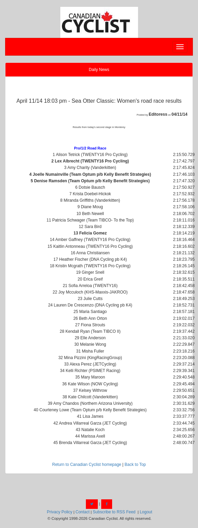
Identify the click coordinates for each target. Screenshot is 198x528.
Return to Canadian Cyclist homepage (86, 464)
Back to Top (135, 464)
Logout (146, 512)
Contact (82, 512)
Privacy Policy (60, 512)
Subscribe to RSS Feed (114, 512)
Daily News (99, 69)
